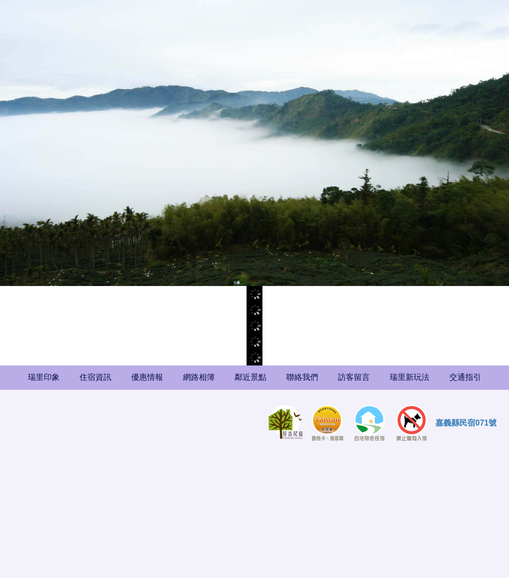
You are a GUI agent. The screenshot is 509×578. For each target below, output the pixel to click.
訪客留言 (354, 377)
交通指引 (465, 377)
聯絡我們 (302, 377)
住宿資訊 (95, 377)
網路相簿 (199, 377)
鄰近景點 (250, 377)
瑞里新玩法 (409, 377)
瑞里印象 (44, 377)
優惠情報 (147, 377)
